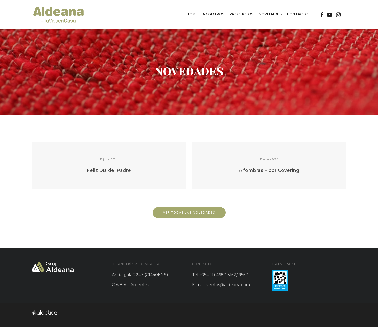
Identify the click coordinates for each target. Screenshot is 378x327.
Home (192, 14)
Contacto (297, 14)
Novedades (270, 14)
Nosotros (213, 14)
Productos (241, 14)
